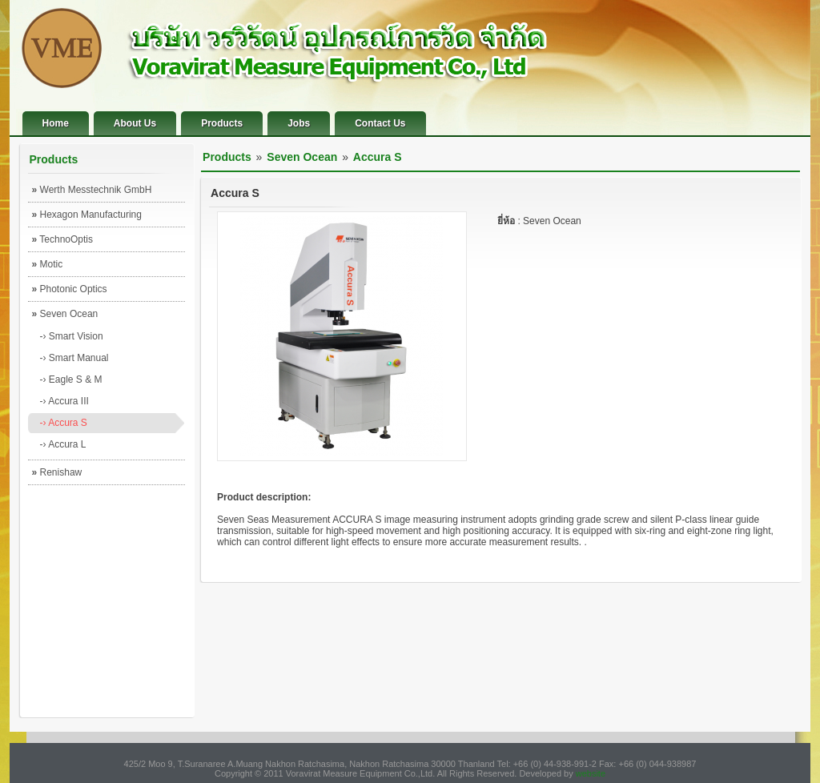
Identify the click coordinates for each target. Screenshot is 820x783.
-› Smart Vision (71, 336)
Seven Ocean (65, 313)
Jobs (298, 123)
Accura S (377, 157)
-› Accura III (64, 401)
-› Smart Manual (74, 357)
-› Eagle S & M (71, 379)
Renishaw (57, 472)
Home (55, 123)
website (590, 773)
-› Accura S (63, 422)
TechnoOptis (63, 239)
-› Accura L (63, 444)
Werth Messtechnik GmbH (92, 189)
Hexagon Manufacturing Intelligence (87, 218)
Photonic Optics (69, 289)
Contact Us (380, 123)
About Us (135, 123)
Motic (47, 264)
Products (222, 123)
